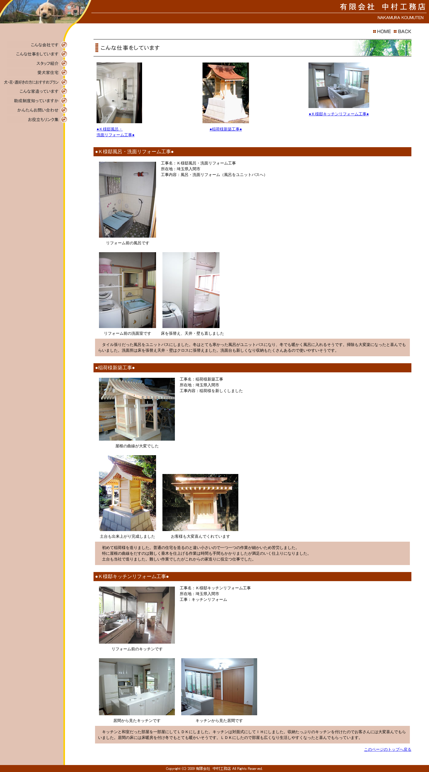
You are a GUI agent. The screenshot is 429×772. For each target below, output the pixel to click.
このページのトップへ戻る (387, 749)
